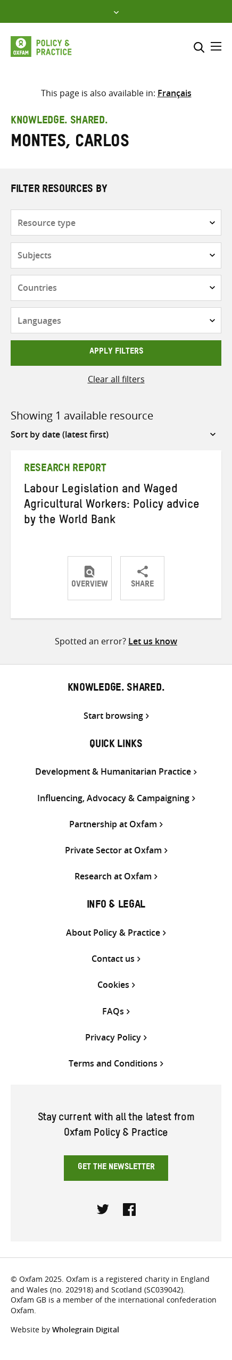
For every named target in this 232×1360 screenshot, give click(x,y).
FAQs (113, 1011)
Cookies (113, 985)
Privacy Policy (113, 1037)
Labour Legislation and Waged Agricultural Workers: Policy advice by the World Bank (112, 506)
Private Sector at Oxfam (113, 850)
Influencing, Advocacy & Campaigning (113, 798)
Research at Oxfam (113, 876)
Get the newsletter (116, 1168)
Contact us (113, 959)
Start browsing (113, 716)
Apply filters (116, 352)
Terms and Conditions (113, 1064)
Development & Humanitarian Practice (113, 772)
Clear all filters (116, 379)
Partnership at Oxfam (113, 824)
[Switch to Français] (175, 93)
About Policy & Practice (113, 933)
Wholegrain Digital (85, 1329)
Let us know (152, 641)
